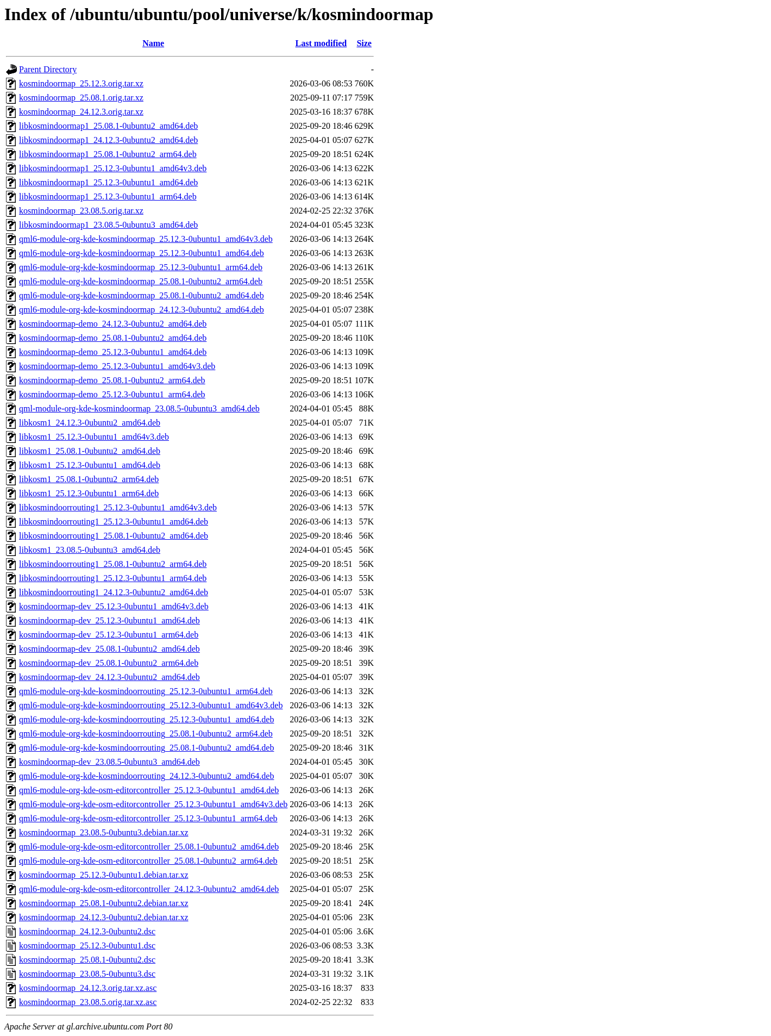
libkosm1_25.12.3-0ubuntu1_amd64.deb (89, 465)
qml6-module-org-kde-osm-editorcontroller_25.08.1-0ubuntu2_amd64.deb (149, 846)
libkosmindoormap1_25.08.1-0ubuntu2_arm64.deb (108, 154)
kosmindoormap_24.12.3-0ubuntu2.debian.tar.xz (104, 917)
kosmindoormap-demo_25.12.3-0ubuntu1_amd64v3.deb (117, 366)
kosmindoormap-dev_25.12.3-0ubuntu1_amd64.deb (109, 620)
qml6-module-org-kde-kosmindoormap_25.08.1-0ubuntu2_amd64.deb (141, 295)
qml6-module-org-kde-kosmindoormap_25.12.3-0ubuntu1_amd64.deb (141, 253)
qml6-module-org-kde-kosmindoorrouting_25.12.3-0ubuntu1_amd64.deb (146, 719)
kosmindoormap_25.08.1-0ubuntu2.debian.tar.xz (104, 903)
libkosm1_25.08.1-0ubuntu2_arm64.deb (89, 479)
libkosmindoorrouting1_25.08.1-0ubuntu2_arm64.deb (112, 564)
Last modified (321, 43)
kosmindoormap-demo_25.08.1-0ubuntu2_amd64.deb (112, 337)
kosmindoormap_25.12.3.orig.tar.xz (81, 83)
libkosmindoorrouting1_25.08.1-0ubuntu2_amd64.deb (113, 535)
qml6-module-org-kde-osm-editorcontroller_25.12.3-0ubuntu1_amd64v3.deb (153, 804)
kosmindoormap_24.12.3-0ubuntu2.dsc (87, 931)
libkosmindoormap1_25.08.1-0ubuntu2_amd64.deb (108, 125)
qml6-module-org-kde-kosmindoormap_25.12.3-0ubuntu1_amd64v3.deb (146, 239)
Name (153, 43)
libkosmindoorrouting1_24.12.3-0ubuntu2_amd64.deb (113, 592)
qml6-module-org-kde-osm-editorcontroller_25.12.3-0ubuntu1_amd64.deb (149, 790)
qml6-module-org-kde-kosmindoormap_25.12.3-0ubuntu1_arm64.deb (140, 267)
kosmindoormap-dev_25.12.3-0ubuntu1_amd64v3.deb (114, 606)
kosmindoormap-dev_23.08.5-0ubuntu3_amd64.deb (109, 761)
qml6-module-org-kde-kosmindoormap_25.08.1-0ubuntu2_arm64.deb (140, 281)
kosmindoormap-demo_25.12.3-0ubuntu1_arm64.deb (112, 394)
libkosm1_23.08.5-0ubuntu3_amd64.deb (89, 549)
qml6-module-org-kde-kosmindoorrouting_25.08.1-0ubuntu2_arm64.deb (146, 733)
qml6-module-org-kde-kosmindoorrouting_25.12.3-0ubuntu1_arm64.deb (146, 691)
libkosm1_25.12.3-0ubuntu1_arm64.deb (89, 493)
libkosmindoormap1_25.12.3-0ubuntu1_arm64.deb (108, 196)
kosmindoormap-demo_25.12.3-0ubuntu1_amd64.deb (112, 352)
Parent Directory (48, 69)
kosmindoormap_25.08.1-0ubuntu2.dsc (87, 959)
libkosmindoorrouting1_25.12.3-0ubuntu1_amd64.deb (113, 521)
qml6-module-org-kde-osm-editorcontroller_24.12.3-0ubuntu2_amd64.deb (149, 889)
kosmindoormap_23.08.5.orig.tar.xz (81, 210)
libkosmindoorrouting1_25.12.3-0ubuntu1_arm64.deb (112, 578)
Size (364, 43)
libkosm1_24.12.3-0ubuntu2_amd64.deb (89, 422)
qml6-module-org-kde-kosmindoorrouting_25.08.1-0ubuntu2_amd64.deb (146, 747)
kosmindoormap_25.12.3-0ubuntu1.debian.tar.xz (104, 874)
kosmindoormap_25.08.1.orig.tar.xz (81, 97)
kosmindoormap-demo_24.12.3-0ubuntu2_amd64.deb (112, 323)
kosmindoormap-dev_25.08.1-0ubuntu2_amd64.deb (109, 648)
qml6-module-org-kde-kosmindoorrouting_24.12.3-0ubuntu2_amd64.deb (146, 776)
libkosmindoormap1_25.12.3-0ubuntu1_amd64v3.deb (112, 168)
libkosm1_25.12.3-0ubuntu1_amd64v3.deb (94, 436)
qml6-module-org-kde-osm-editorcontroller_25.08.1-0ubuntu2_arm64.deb (148, 860)
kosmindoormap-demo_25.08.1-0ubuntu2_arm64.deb (112, 380)
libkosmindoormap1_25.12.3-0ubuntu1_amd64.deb (108, 182)
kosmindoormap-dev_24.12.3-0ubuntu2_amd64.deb (109, 677)
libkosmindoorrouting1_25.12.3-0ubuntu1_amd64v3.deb (118, 507)
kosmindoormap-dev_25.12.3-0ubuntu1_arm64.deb (108, 634)
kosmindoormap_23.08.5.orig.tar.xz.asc (87, 1002)
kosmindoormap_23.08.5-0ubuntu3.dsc (87, 973)
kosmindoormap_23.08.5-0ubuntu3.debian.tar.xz (104, 832)
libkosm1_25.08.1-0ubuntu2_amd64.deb (89, 450)
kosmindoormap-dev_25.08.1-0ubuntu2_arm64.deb (108, 662)
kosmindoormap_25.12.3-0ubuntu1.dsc (87, 945)
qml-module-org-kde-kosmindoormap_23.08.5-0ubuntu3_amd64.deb (139, 408)
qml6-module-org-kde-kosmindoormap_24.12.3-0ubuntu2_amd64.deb (141, 309)
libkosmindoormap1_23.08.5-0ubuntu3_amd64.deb (108, 224)
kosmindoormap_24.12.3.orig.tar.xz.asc (87, 988)
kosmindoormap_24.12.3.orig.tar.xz (81, 111)
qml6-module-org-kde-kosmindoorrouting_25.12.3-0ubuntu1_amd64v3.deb (151, 705)
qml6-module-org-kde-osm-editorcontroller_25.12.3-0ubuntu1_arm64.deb (148, 818)
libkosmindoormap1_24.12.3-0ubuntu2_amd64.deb (108, 140)
